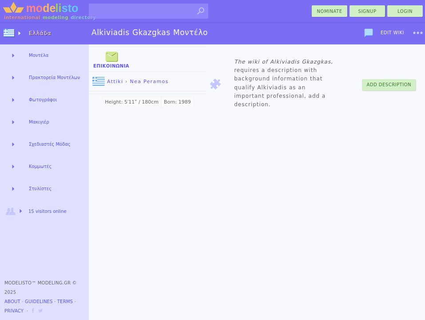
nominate (329, 11)
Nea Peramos (149, 81)
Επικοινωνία (111, 58)
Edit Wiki (392, 32)
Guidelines (39, 301)
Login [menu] (405, 11)
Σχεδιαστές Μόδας (50, 144)
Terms (65, 301)
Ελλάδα (40, 33)
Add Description (388, 84)
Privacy (14, 310)
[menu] (418, 33)
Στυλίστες (40, 188)
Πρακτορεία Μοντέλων (54, 77)
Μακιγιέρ (39, 122)
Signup (367, 11)
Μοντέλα (38, 55)
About (12, 301)
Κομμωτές (40, 166)
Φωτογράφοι (43, 99)
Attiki (107, 81)
